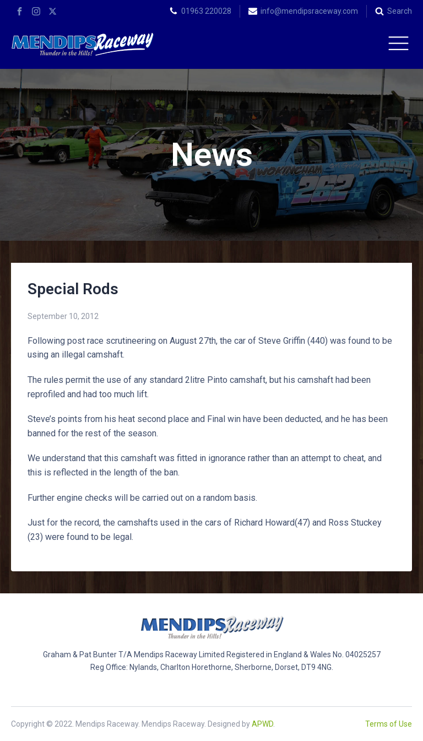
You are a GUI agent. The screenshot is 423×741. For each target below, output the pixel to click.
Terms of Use (388, 724)
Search (399, 11)
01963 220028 (206, 11)
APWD (262, 724)
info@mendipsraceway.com (309, 11)
